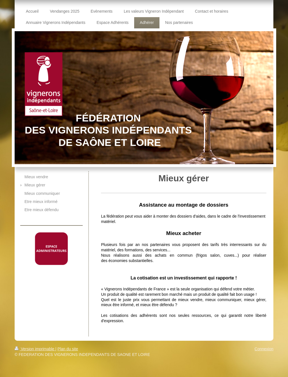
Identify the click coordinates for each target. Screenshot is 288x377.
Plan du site (67, 349)
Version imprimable (35, 349)
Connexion (264, 349)
